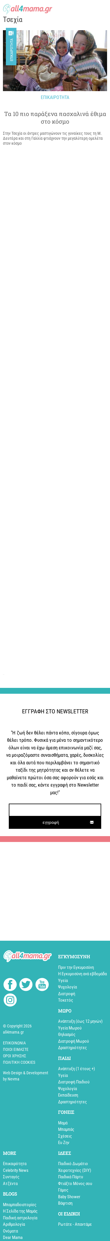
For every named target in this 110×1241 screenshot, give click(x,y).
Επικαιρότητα (11, 50)
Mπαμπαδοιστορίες (19, 1204)
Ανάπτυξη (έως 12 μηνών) (80, 1021)
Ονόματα (10, 1231)
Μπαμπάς (66, 1129)
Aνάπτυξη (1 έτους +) (76, 1068)
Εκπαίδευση (68, 1095)
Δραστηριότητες (72, 1047)
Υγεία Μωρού (70, 1028)
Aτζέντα (10, 1183)
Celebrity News (15, 1170)
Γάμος (63, 1190)
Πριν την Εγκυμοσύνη (76, 967)
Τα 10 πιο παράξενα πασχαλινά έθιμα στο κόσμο (55, 117)
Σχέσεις (65, 1136)
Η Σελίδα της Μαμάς (20, 1211)
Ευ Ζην (63, 1142)
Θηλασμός (66, 1034)
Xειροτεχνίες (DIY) (74, 1170)
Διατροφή (66, 993)
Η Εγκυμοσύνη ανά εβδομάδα (82, 973)
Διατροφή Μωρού (73, 1041)
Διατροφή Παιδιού (73, 1082)
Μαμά (62, 1123)
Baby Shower (69, 1196)
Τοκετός (65, 1000)
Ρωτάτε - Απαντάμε (75, 1224)
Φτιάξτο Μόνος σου (75, 1183)
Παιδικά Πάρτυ (70, 1176)
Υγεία (63, 980)
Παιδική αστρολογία (20, 1217)
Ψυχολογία (67, 987)
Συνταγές (11, 1176)
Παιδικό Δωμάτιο (73, 1163)
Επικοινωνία (14, 1043)
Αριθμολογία (14, 1224)
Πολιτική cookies (19, 1062)
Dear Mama (13, 1237)
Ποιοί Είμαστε (15, 1049)
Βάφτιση (65, 1203)
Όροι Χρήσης (14, 1056)
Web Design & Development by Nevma (25, 1075)
